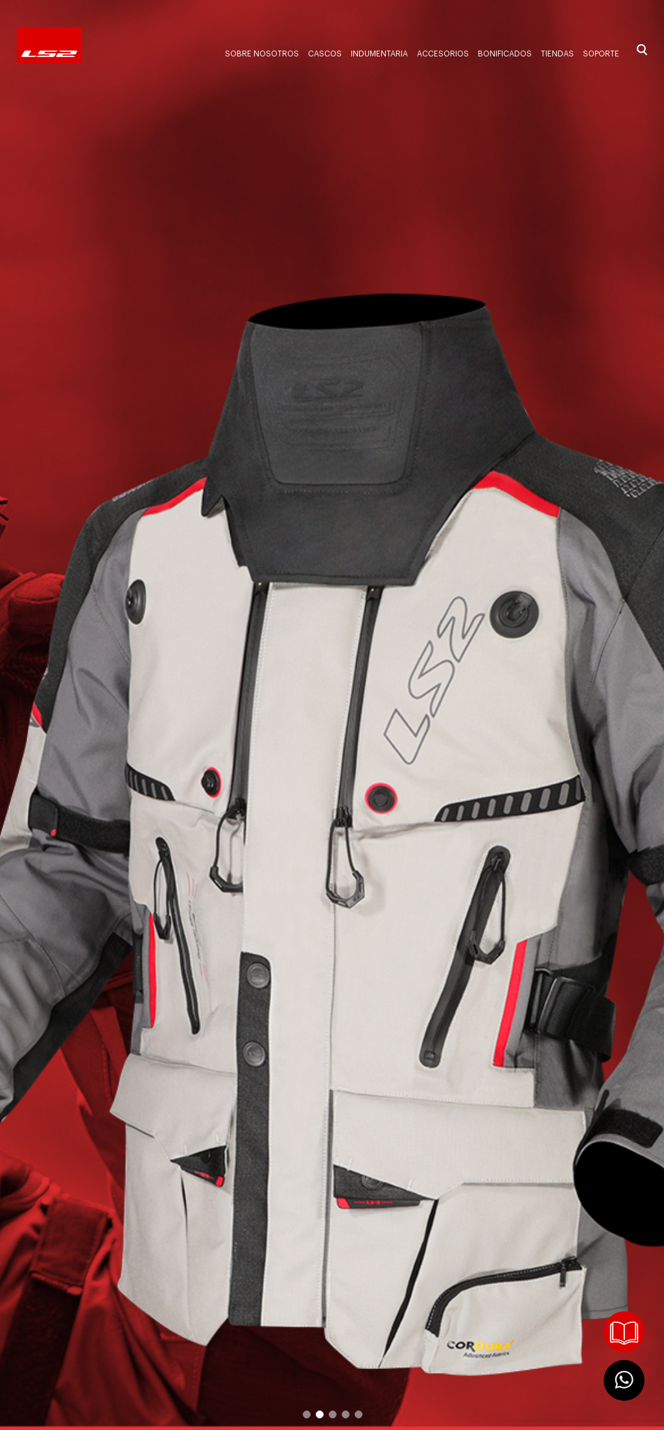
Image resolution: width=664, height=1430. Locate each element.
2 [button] (319, 1414)
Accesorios (443, 54)
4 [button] (345, 1414)
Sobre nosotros (262, 54)
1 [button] (306, 1414)
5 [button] (358, 1414)
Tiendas (557, 54)
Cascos (325, 54)
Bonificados (505, 54)
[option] (332, 715)
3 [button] (332, 1414)
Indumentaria (379, 54)
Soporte (601, 54)
